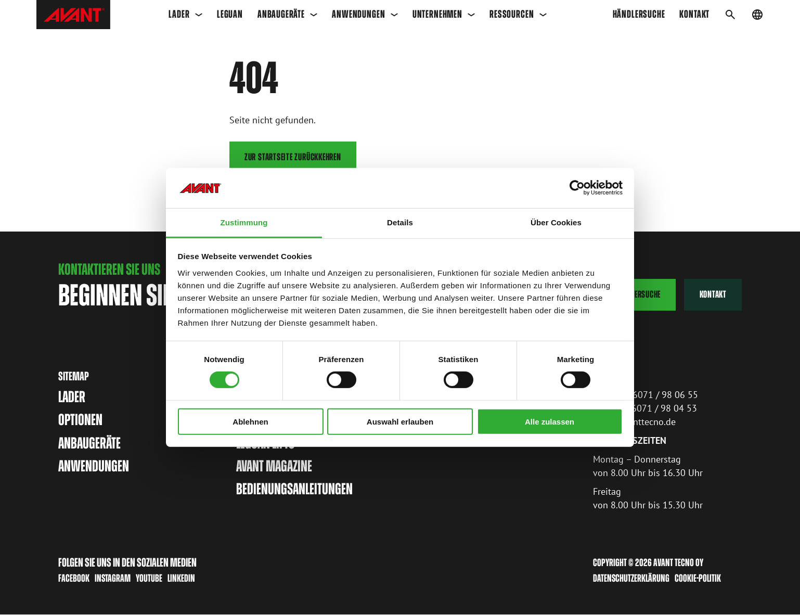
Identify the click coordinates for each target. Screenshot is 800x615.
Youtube (149, 578)
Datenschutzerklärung (631, 578)
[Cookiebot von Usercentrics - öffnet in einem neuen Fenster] (577, 188)
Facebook (73, 578)
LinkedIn (181, 578)
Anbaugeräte (287, 14)
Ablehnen (250, 421)
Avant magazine (274, 466)
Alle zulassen (549, 421)
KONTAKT (694, 14)
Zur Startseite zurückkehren (292, 156)
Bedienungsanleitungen (294, 489)
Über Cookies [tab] (556, 222)
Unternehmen (443, 14)
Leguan (230, 14)
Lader (185, 14)
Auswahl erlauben (400, 421)
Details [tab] (400, 222)
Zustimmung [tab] (244, 222)
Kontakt (713, 294)
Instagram (113, 578)
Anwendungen (365, 14)
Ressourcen (518, 14)
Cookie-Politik (698, 578)
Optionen (80, 420)
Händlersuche (639, 14)
